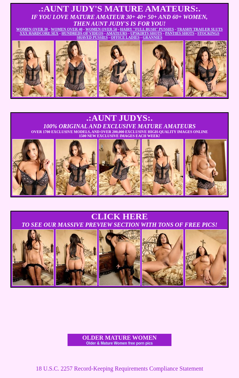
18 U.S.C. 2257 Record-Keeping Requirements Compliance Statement (119, 368)
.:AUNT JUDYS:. (119, 118)
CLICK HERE (119, 216)
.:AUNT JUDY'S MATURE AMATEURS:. (120, 8)
